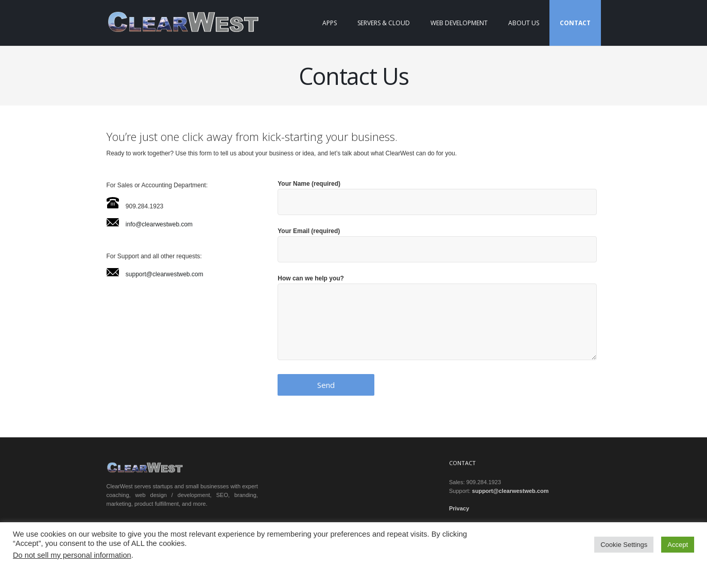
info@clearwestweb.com (159, 224)
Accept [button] (677, 544)
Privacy (459, 508)
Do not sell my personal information (72, 555)
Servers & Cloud (383, 23)
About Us (523, 23)
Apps (329, 23)
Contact (575, 23)
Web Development (459, 23)
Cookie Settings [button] (623, 544)
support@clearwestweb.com (164, 274)
